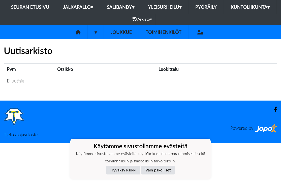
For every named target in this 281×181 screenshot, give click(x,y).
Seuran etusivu (30, 7)
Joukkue (121, 32)
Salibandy (120, 7)
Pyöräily (206, 7)
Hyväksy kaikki (123, 169)
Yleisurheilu (164, 7)
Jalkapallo (78, 7)
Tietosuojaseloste (21, 134)
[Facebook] (273, 109)
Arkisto (142, 19)
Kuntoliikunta (250, 7)
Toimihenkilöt (163, 32)
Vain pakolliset (158, 169)
